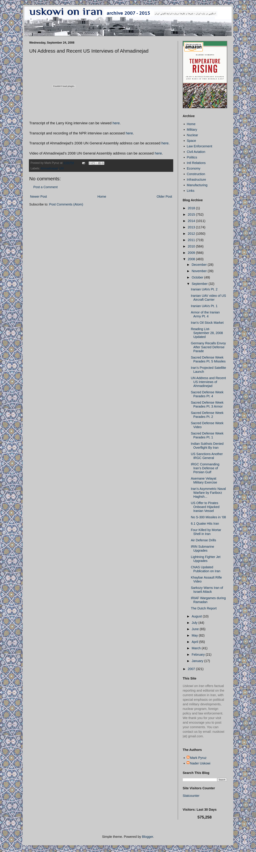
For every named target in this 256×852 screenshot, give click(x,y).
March (197, 648)
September (200, 284)
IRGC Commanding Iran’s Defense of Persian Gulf (205, 468)
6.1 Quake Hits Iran (205, 523)
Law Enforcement (199, 146)
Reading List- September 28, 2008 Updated (207, 333)
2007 (192, 669)
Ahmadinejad (49, 168)
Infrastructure (196, 179)
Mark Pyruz (198, 758)
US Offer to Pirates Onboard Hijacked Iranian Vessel (205, 507)
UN (61, 168)
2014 (192, 221)
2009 (192, 252)
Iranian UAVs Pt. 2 (204, 289)
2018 (192, 208)
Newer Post (38, 196)
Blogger (147, 836)
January (198, 661)
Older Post (164, 196)
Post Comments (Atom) (66, 204)
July (195, 622)
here (116, 123)
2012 (192, 233)
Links (190, 190)
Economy (193, 168)
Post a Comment (45, 187)
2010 (192, 246)
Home (101, 196)
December (200, 264)
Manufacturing (197, 185)
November (200, 271)
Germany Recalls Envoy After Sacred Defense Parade (208, 347)
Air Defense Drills (203, 540)
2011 (192, 240)
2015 (192, 214)
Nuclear (192, 135)
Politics (192, 157)
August (197, 616)
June (196, 629)
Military (192, 129)
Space (191, 140)
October (198, 277)
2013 (192, 227)
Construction (196, 174)
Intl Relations (196, 163)
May (195, 635)
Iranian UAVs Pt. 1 (204, 306)
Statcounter (191, 795)
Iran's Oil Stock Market (207, 322)
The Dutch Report (204, 608)
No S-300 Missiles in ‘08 (208, 517)
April (195, 642)
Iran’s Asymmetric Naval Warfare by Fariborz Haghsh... (208, 492)
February (199, 654)
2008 (192, 259)
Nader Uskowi (200, 763)
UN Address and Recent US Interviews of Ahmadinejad (208, 382)
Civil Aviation (196, 152)
